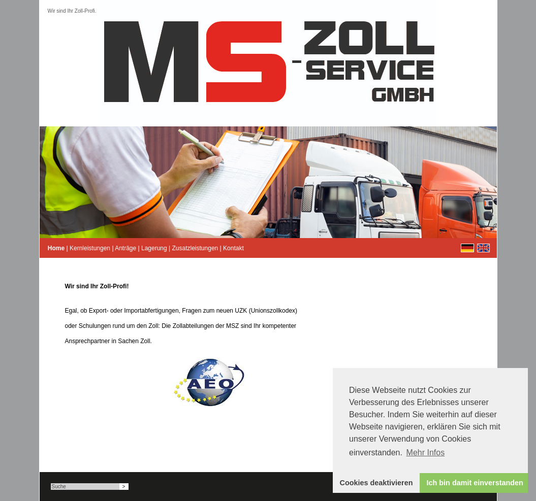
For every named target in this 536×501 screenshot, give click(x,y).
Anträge (125, 248)
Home (56, 248)
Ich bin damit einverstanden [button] (475, 483)
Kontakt (233, 248)
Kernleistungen (90, 248)
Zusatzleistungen (195, 248)
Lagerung (154, 248)
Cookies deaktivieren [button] (376, 483)
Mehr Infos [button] (425, 452)
